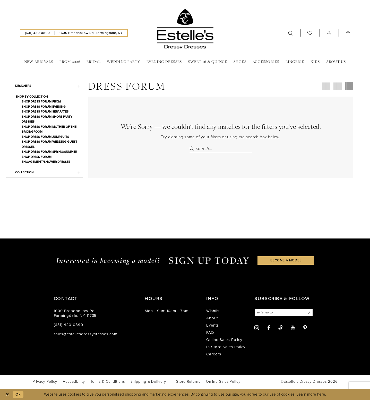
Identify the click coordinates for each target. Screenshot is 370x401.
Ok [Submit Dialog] (19, 395)
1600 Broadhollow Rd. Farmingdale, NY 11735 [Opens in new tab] (75, 314)
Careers (213, 355)
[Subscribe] (310, 313)
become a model (286, 261)
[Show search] (290, 33)
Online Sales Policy (224, 340)
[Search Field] (221, 148)
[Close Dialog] (7, 395)
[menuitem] (37, 33)
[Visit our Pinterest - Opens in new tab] (305, 328)
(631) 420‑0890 (68, 325)
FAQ (210, 333)
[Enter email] (284, 313)
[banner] (185, 29)
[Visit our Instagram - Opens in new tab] (256, 328)
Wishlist (213, 311)
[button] (329, 33)
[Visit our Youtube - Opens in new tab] (293, 328)
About (212, 319)
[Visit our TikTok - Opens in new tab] (280, 328)
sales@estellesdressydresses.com (85, 335)
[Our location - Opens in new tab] (91, 33)
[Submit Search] (193, 148)
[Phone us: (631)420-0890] (37, 33)
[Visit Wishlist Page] (310, 32)
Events (212, 326)
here (321, 395)
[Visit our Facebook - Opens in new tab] (268, 328)
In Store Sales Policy (225, 348)
